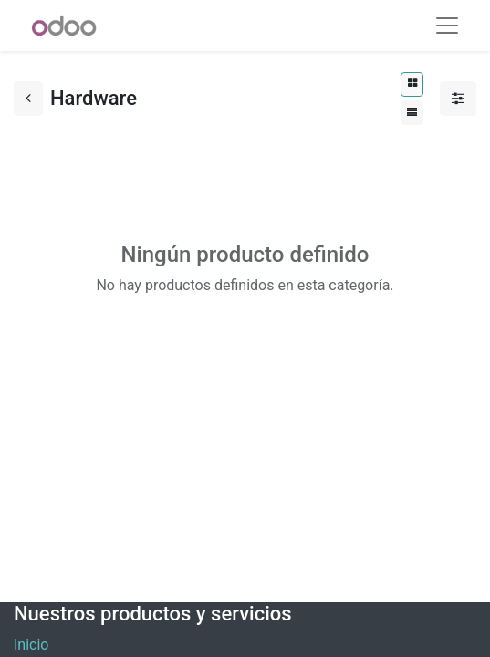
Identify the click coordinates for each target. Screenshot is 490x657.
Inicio (31, 644)
